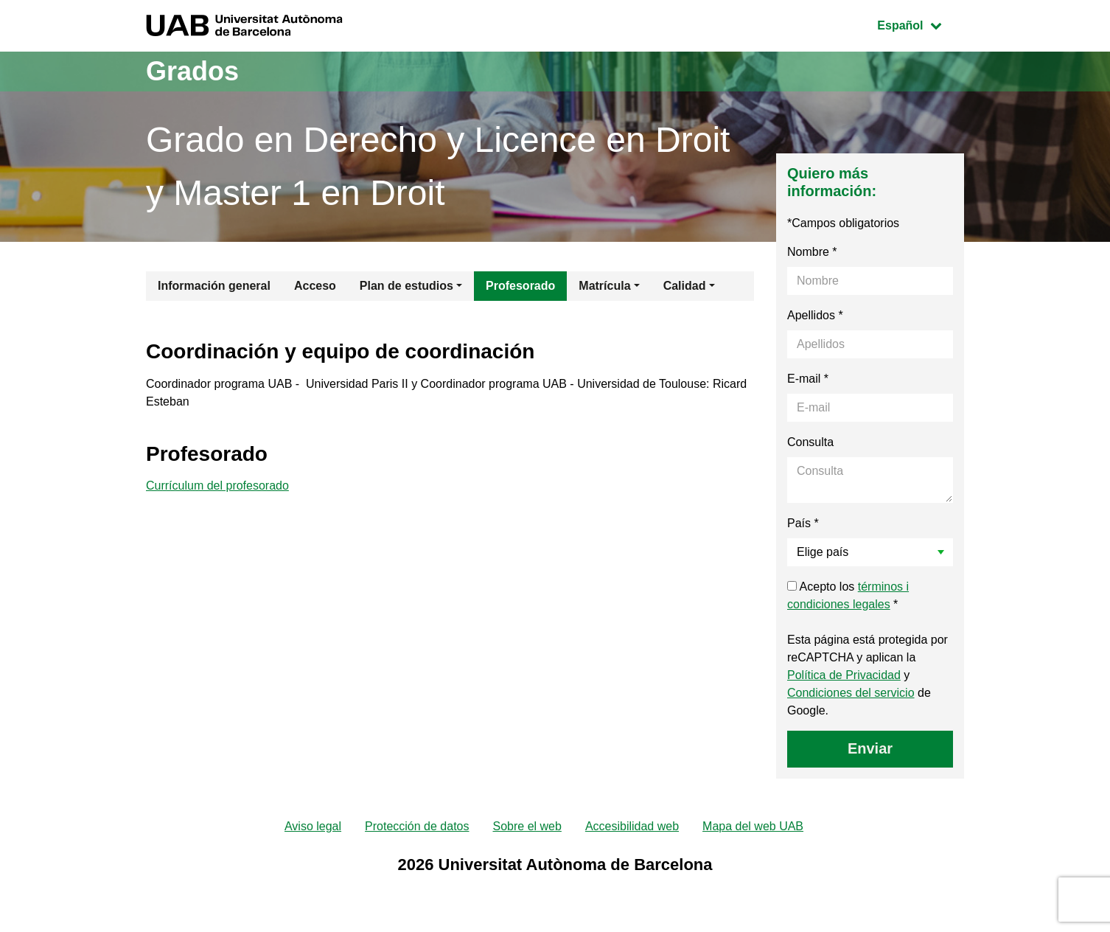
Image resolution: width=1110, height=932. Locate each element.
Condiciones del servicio (851, 692)
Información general (214, 285)
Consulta (810, 442)
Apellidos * (815, 315)
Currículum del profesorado (217, 485)
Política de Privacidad (844, 675)
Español (920, 24)
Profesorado (520, 285)
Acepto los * (848, 595)
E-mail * (807, 378)
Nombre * (812, 252)
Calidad (684, 285)
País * (803, 523)
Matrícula (604, 285)
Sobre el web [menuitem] (526, 826)
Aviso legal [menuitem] (313, 826)
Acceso (315, 285)
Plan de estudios (406, 285)
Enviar (870, 748)
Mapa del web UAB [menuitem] (752, 826)
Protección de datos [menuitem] (417, 826)
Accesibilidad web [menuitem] (632, 826)
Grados (192, 71)
